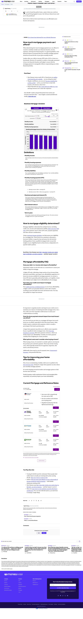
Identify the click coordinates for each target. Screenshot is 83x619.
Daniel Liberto (29, 552)
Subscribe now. (32, 96)
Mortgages (47, 1)
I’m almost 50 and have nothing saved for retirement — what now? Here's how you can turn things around (12, 548)
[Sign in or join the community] (79, 1)
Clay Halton (75, 552)
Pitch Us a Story (6, 588)
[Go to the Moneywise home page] (8, 1)
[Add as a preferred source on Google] (11, 14)
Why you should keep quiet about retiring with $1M (71, 63)
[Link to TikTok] (62, 595)
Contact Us (6, 584)
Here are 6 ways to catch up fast (39, 477)
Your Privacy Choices (41, 608)
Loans (53, 1)
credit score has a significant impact (35, 287)
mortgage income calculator (34, 235)
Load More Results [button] (41, 460)
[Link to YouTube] (67, 595)
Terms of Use (64, 590)
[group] (41, 549)
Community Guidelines (61, 604)
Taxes (66, 1)
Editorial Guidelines (7, 586)
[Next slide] (79, 541)
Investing (26, 1)
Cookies (24, 604)
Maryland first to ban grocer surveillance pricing (70, 49)
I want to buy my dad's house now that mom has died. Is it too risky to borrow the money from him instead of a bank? (36, 549)
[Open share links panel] (11, 11)
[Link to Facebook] (60, 595)
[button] (41, 121)
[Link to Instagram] (58, 595)
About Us (5, 580)
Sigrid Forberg (7, 8)
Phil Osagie (5, 551)
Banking (41, 1)
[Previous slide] (77, 541)
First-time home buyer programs (32, 516)
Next (56, 407)
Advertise (5, 582)
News (21, 1)
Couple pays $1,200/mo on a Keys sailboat (71, 42)
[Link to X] (65, 595)
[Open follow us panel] (17, 11)
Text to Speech (50, 604)
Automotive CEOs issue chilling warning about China (70, 56)
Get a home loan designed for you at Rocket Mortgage (42, 37)
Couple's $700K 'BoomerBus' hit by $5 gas (72, 70)
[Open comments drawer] (6, 11)
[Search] (74, 1)
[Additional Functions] (56, 110)
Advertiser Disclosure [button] (56, 386)
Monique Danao (52, 552)
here (52, 454)
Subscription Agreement (70, 590)
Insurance (60, 1)
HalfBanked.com (35, 584)
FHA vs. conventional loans (30, 520)
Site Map (55, 604)
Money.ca (34, 580)
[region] (41, 549)
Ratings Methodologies (8, 590)
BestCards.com (35, 582)
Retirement (33, 1)
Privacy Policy (63, 591)
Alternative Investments (22, 586)
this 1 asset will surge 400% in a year (48, 86)
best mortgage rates (28, 364)
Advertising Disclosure (44, 604)
